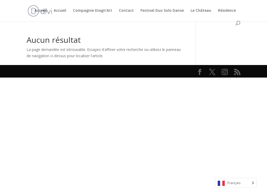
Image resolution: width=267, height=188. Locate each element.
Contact (126, 11)
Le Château (201, 11)
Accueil (40, 11)
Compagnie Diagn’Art (92, 11)
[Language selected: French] (236, 183)
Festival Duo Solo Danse (162, 11)
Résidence (227, 11)
